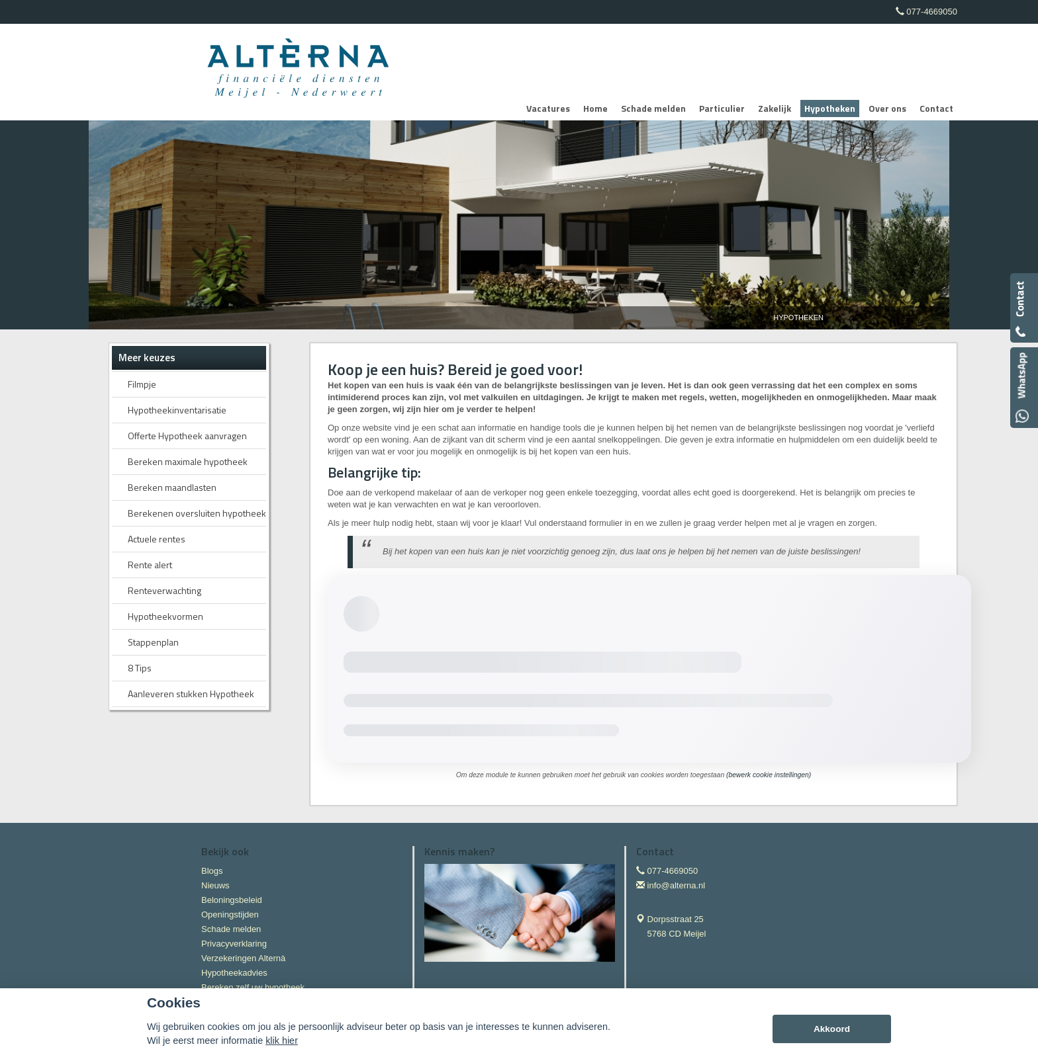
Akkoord (832, 1029)
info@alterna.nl (676, 885)
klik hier (281, 1040)
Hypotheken (798, 317)
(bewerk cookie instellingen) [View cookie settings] (768, 775)
